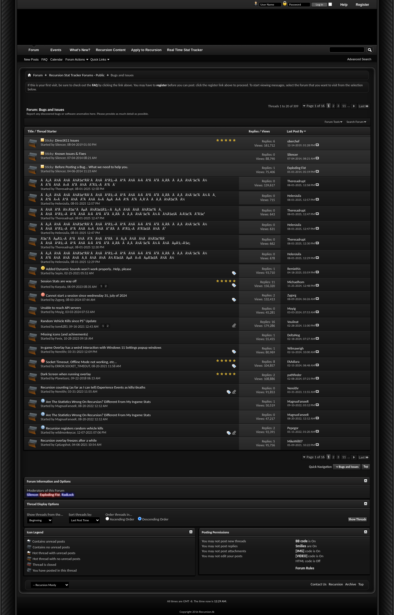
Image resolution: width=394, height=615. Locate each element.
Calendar (56, 59)
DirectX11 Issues (67, 140)
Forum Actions (75, 59)
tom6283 (61, 327)
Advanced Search (359, 59)
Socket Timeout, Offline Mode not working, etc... (81, 362)
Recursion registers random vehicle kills (74, 428)
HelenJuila (62, 203)
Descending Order (153, 519)
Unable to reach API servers (61, 308)
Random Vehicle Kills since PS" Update (68, 321)
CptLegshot (63, 445)
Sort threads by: (80, 514)
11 (344, 106)
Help (343, 5)
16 (273, 322)
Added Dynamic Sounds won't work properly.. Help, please (88, 269)
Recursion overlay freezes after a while (69, 440)
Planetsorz (62, 378)
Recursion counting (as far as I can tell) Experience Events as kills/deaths (93, 387)
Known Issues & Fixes (70, 154)
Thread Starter (47, 131)
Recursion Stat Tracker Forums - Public (76, 75)
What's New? (80, 50)
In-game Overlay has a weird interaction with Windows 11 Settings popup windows (101, 347)
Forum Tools (332, 122)
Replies (254, 131)
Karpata (60, 287)
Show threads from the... (45, 514)
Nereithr (60, 352)
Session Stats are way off (58, 281)
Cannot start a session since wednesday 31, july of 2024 (86, 295)
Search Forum (355, 122)
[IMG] (299, 551)
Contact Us (318, 584)
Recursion (336, 584)
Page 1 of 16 (316, 106)
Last (364, 106)
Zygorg (59, 300)
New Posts (31, 59)
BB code (301, 541)
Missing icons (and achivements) (64, 334)
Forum (34, 50)
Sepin (59, 273)
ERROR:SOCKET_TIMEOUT (72, 366)
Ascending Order (119, 519)
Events (55, 50)
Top (366, 467)
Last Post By (297, 131)
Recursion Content (110, 50)
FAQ (45, 59)
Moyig (59, 312)
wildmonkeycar (65, 432)
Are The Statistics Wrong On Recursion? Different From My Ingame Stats (98, 402)
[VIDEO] (301, 556)
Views (266, 131)
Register (362, 5)
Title (31, 131)
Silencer (60, 145)
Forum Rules (304, 568)
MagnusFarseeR (66, 406)
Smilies (300, 546)
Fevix (58, 338)
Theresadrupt (64, 189)
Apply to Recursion (146, 50)
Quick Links (98, 59)
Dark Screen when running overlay (66, 374)
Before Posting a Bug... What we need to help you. (91, 167)
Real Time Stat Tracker (185, 50)
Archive (350, 584)
